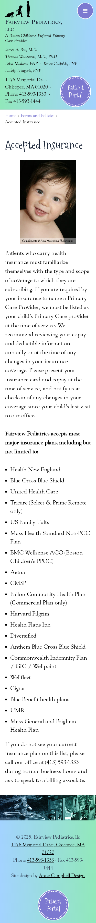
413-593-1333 (40, 860)
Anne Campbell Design (62, 875)
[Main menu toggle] (85, 11)
